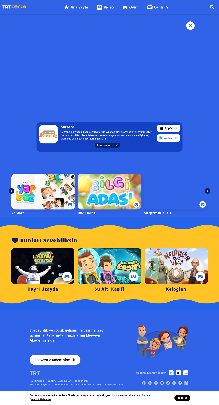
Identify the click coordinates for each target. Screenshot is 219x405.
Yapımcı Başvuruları (60, 381)
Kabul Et (182, 398)
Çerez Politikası (114, 384)
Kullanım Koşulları (41, 384)
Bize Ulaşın (82, 381)
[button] (11, 191)
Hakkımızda (37, 381)
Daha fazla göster (107, 145)
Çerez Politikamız (40, 399)
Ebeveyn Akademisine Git (55, 359)
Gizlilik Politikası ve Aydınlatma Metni (78, 384)
